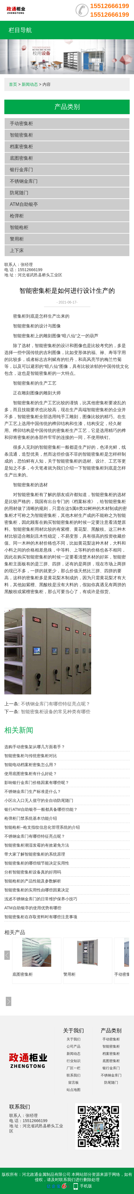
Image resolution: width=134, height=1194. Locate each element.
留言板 (73, 1083)
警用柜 (17, 238)
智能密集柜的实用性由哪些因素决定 (36, 890)
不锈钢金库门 (24, 181)
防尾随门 (19, 192)
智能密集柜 (21, 135)
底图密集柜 (21, 158)
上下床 (17, 250)
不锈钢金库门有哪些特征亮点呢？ (55, 703)
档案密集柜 (21, 146)
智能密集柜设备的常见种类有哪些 (55, 711)
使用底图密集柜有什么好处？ (30, 773)
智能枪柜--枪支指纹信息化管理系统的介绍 (42, 827)
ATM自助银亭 (24, 204)
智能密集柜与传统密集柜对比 (30, 755)
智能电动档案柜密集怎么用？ (30, 764)
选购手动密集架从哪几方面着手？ (34, 746)
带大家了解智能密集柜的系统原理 (34, 854)
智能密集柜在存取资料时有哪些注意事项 (40, 916)
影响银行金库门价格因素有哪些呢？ (36, 782)
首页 (13, 84)
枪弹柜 (17, 215)
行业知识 (73, 1061)
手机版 (86, 1186)
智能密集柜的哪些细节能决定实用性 (36, 863)
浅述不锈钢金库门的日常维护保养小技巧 (40, 899)
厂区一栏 (73, 1068)
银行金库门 (21, 169)
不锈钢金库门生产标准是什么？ (32, 791)
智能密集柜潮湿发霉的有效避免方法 (36, 845)
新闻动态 (30, 84)
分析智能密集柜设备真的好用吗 (32, 872)
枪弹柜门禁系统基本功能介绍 (30, 818)
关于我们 (73, 1039)
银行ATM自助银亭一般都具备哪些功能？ (41, 809)
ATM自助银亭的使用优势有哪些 (32, 908)
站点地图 (73, 1090)
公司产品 (73, 1046)
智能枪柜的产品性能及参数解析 (32, 881)
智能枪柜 (19, 227)
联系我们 (73, 1075)
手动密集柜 (21, 123)
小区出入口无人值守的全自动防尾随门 (38, 800)
